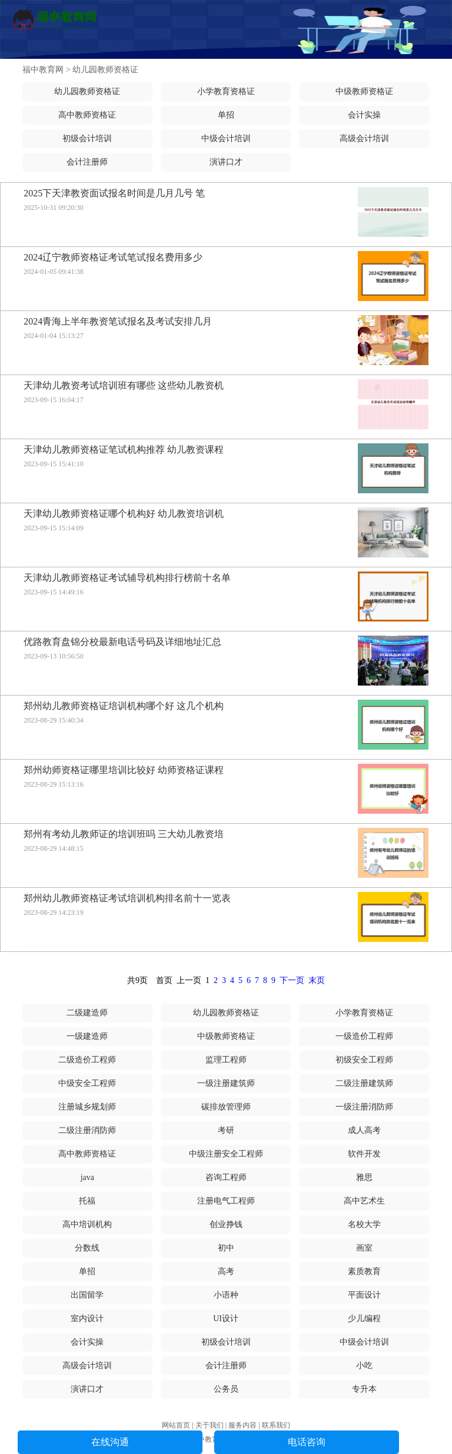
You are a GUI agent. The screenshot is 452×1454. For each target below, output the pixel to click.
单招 (226, 115)
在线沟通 (110, 1442)
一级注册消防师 (364, 1106)
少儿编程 (364, 1318)
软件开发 (364, 1153)
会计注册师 (87, 162)
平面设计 (364, 1295)
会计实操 (364, 115)
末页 (316, 980)
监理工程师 (226, 1059)
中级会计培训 (226, 138)
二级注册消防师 (87, 1130)
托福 (87, 1200)
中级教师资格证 (364, 91)
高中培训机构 (87, 1224)
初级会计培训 (87, 138)
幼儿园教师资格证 (105, 69)
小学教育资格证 (226, 91)
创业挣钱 (226, 1224)
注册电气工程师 (226, 1200)
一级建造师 (87, 1036)
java (87, 1177)
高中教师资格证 (87, 115)
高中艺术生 (364, 1200)
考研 (226, 1130)
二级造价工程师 (87, 1059)
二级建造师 (87, 1012)
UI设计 (225, 1318)
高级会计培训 (364, 138)
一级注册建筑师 (226, 1083)
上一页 (189, 980)
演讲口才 (226, 162)
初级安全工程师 (364, 1059)
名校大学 (364, 1224)
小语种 (226, 1295)
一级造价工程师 (364, 1036)
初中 (226, 1248)
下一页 (292, 980)
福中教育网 (43, 69)
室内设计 (87, 1318)
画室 (364, 1248)
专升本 (364, 1389)
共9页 (137, 980)
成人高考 (364, 1130)
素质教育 (364, 1271)
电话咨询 (306, 1442)
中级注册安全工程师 (226, 1153)
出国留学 (87, 1295)
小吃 (364, 1365)
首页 (164, 980)
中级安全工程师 (87, 1083)
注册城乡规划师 (87, 1106)
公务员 (226, 1389)
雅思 (364, 1177)
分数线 (87, 1248)
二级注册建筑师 (364, 1083)
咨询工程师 (226, 1177)
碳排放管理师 (226, 1106)
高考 (226, 1271)
